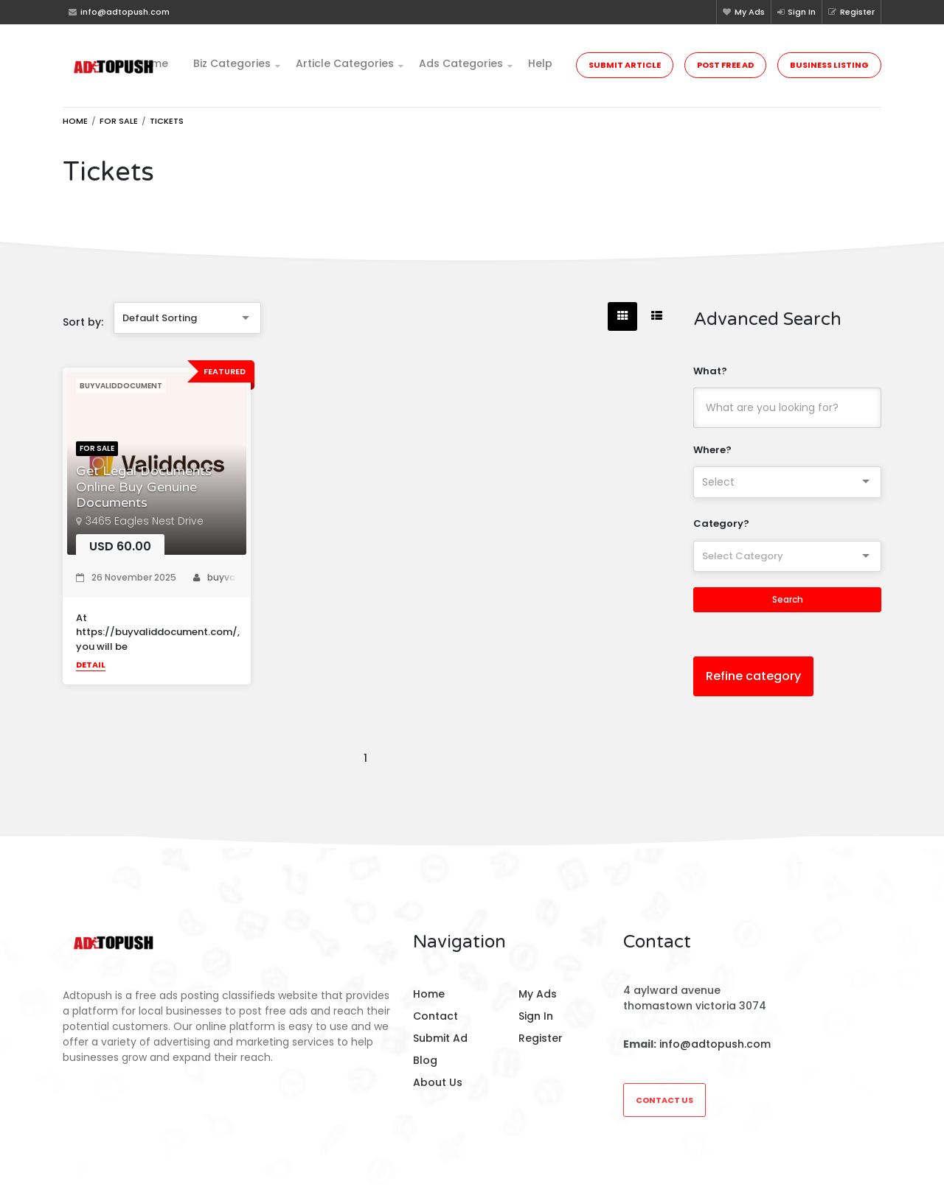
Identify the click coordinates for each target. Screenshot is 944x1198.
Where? (712, 450)
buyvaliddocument (243, 577)
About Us (437, 1082)
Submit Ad (440, 1038)
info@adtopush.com (715, 1044)
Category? (721, 523)
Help (540, 63)
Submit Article (625, 65)
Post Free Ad (725, 65)
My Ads (744, 12)
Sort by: (83, 322)
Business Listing (829, 65)
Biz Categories (232, 63)
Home (152, 63)
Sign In (796, 12)
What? (710, 371)
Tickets (167, 121)
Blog (425, 1060)
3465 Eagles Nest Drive (145, 521)
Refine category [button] (753, 676)
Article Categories (345, 63)
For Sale (119, 121)
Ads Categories (461, 63)
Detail (90, 664)
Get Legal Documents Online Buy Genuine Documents (144, 487)
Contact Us (664, 1100)
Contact (435, 1016)
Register (851, 12)
